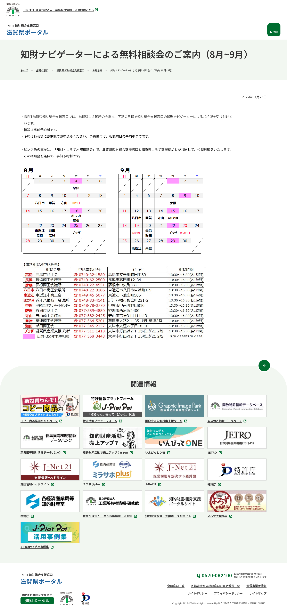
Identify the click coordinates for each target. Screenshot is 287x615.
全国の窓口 (42, 70)
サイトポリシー (197, 593)
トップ (24, 70)
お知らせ (97, 70)
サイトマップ (257, 593)
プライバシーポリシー (228, 593)
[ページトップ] (264, 365)
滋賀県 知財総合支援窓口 (70, 70)
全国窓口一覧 (175, 586)
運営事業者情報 (256, 586)
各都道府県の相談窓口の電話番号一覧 (215, 586)
